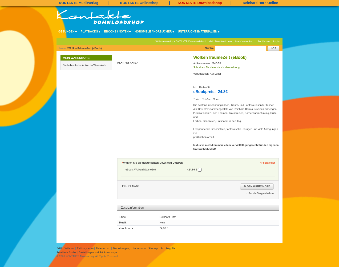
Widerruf (69, 248)
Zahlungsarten (85, 248)
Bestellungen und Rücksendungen (98, 252)
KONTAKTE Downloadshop (200, 3)
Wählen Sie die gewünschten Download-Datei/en (152, 162)
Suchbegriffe (167, 248)
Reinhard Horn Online (260, 3)
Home (62, 48)
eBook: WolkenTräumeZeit (140, 169)
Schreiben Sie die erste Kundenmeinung (216, 67)
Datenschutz (103, 248)
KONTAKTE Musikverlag (78, 3)
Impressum (139, 248)
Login (276, 41)
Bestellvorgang (121, 248)
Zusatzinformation (132, 207)
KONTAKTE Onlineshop (139, 3)
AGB (59, 248)
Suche (209, 48)
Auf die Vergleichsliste (261, 193)
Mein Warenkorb (244, 41)
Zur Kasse (264, 41)
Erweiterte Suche (66, 252)
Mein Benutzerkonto (220, 41)
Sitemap (153, 248)
